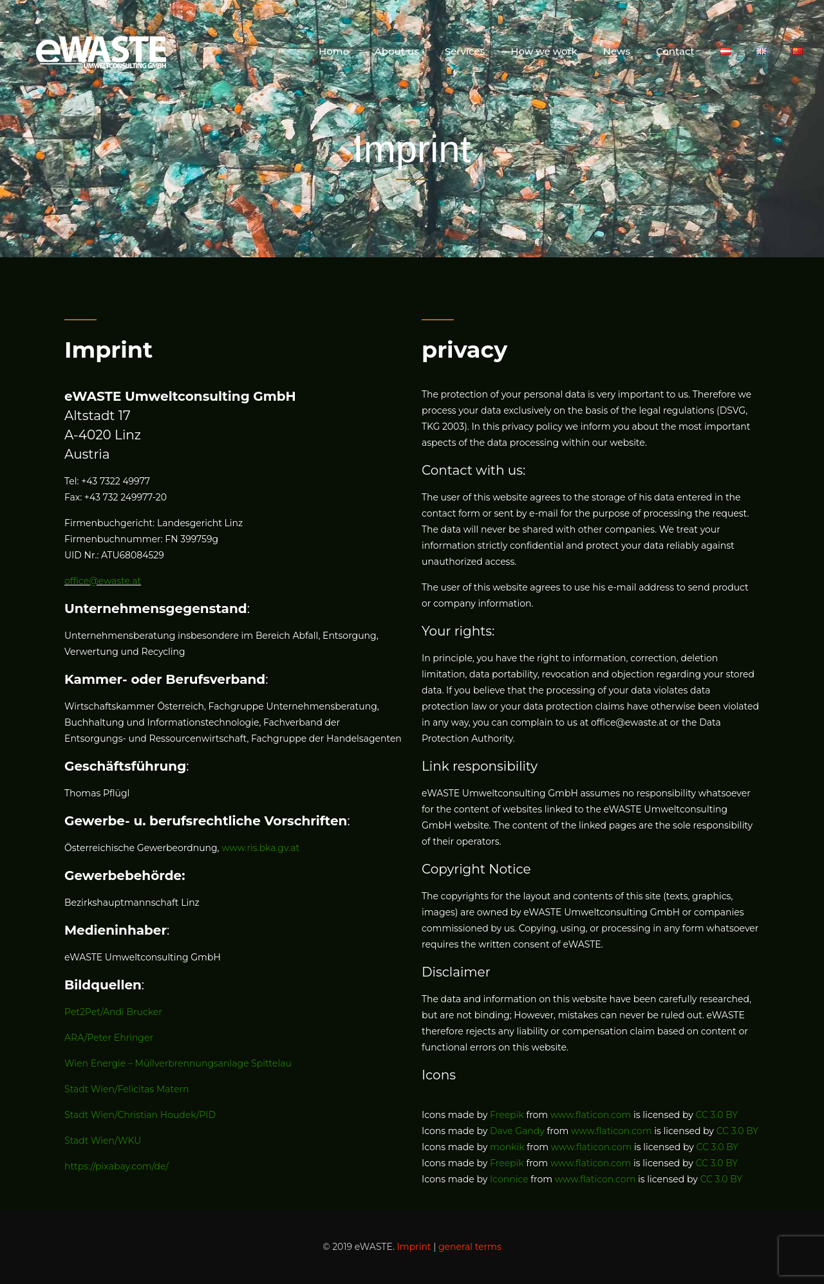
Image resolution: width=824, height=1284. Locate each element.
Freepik (507, 1115)
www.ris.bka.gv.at (260, 848)
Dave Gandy (517, 1131)
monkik (507, 1147)
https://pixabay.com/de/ (116, 1166)
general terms (469, 1246)
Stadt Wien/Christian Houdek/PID (140, 1115)
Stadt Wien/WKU (102, 1140)
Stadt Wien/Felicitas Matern (126, 1089)
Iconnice (509, 1179)
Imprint (414, 1246)
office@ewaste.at (102, 581)
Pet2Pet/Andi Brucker (113, 1012)
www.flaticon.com (591, 1115)
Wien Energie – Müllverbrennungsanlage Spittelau (178, 1063)
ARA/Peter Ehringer (108, 1037)
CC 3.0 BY (717, 1115)
